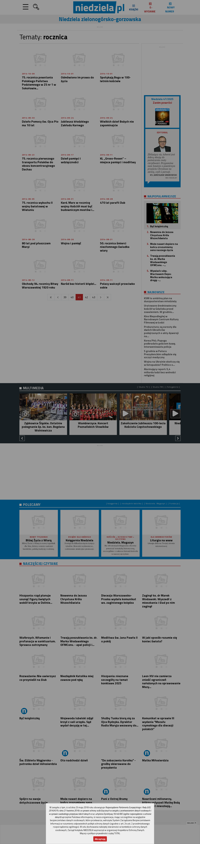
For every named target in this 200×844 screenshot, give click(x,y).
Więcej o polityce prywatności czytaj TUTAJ (100, 833)
